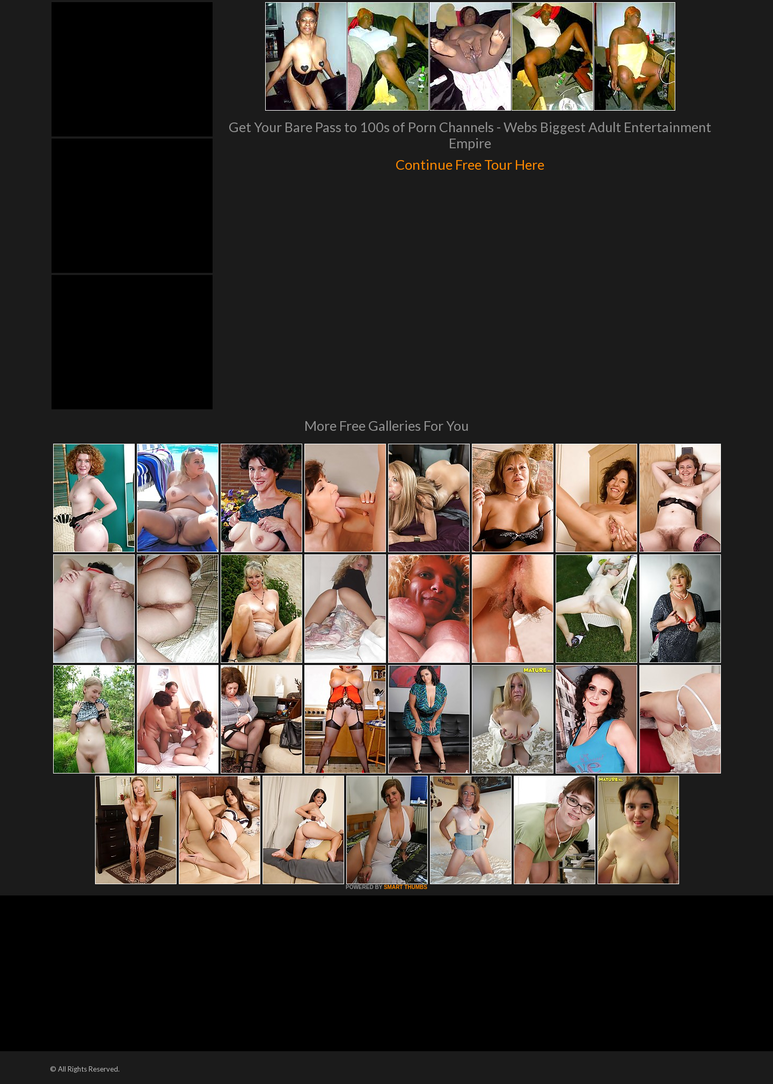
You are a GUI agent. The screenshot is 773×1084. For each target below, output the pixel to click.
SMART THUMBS (405, 887)
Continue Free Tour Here (469, 162)
